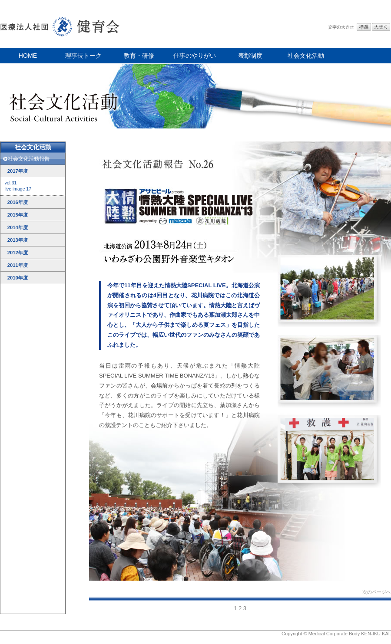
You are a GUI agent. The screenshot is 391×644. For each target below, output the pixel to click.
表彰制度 (250, 55)
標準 (363, 27)
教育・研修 (139, 55)
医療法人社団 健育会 (61, 24)
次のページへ (376, 592)
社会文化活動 (306, 55)
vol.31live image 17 (17, 186)
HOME (28, 55)
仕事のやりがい (194, 55)
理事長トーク (83, 55)
